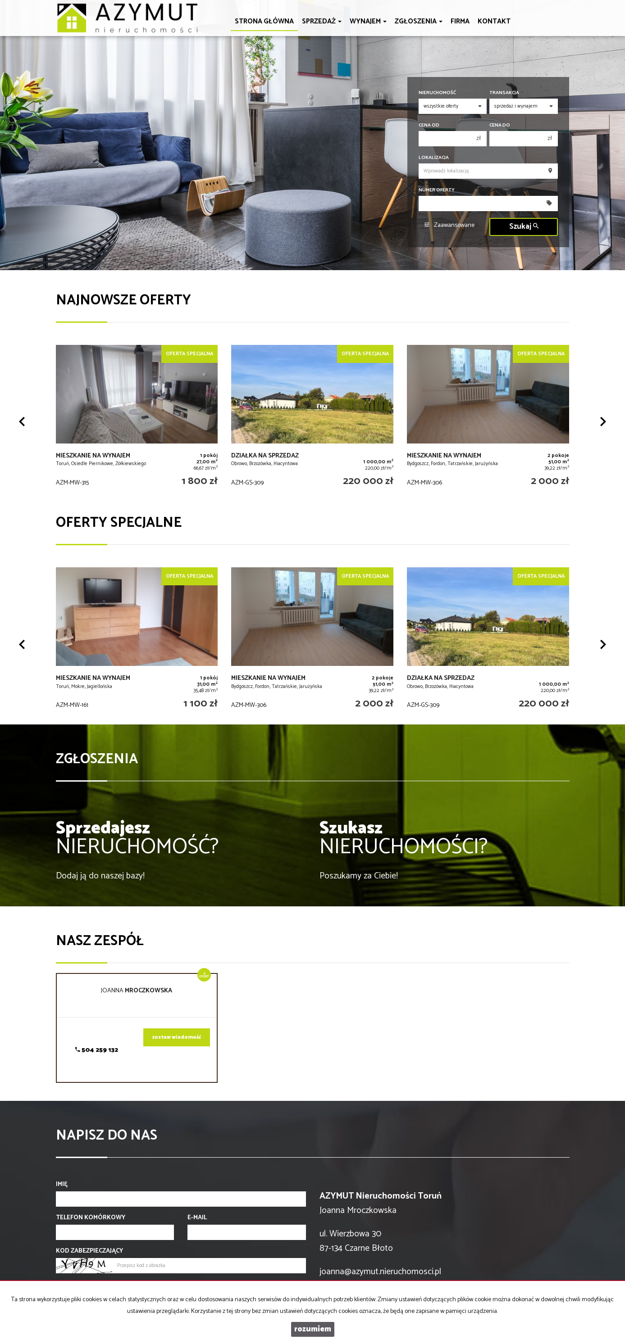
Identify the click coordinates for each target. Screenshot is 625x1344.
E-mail (197, 1217)
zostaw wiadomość (176, 1037)
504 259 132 (96, 1050)
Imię (62, 1184)
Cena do (499, 125)
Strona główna (264, 21)
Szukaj (523, 227)
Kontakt (494, 21)
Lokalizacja (434, 157)
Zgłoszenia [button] (419, 21)
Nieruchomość (437, 93)
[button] (22, 421)
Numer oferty (437, 190)
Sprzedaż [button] (322, 21)
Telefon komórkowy (90, 1217)
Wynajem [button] (368, 21)
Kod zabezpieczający (89, 1251)
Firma (460, 21)
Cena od (429, 125)
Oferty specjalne (119, 522)
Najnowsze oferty (123, 300)
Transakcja (504, 93)
